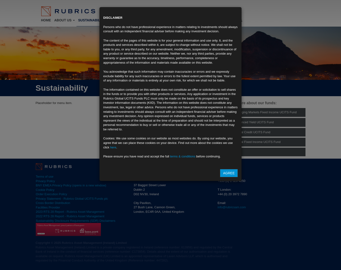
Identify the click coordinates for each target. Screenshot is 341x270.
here (113, 147)
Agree (229, 173)
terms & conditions (182, 156)
